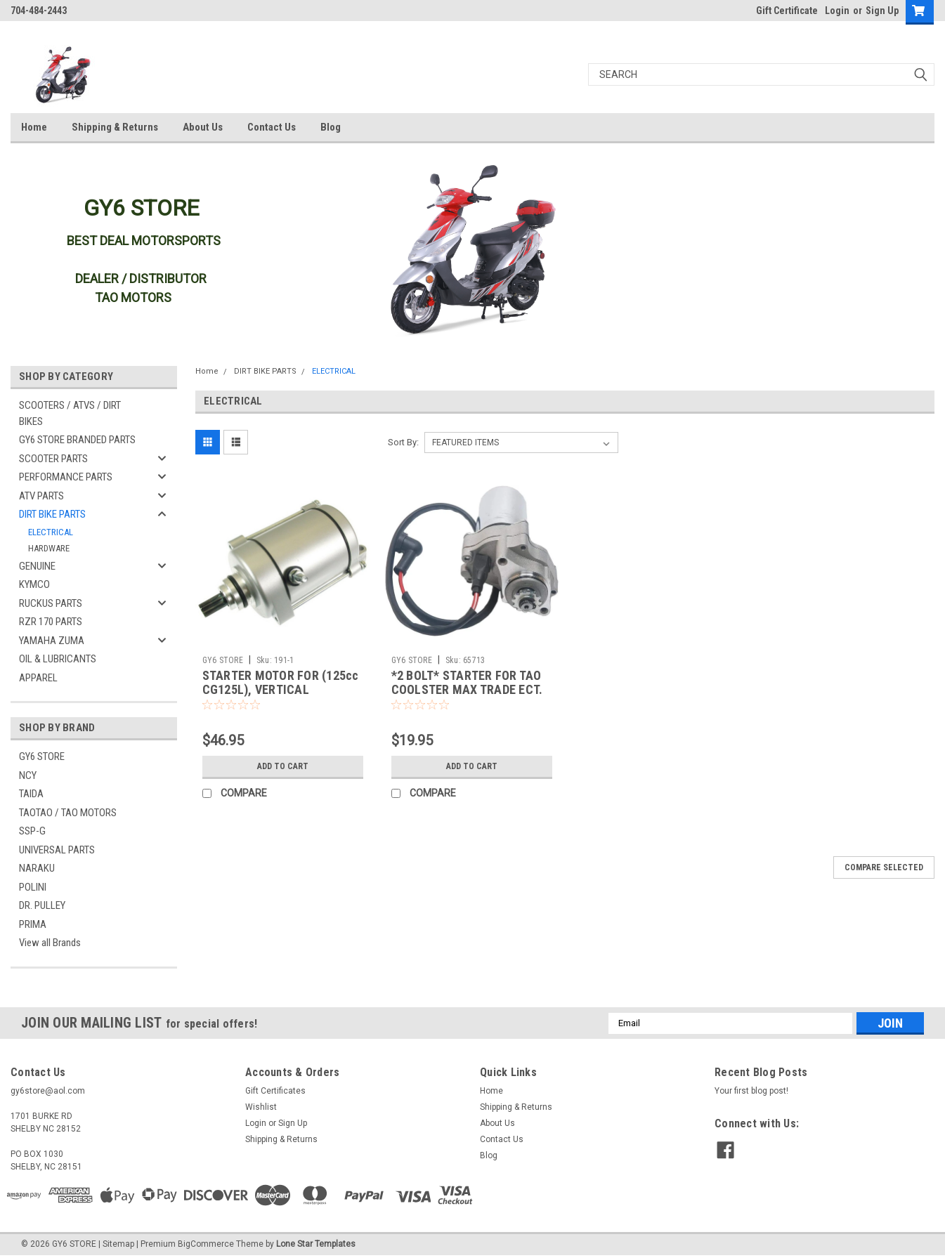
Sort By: (403, 442)
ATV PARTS (41, 496)
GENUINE (37, 566)
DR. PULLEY (42, 905)
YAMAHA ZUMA (51, 640)
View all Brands (50, 942)
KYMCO (34, 584)
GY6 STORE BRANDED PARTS (77, 439)
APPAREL (38, 677)
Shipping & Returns (115, 127)
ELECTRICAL (50, 532)
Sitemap (118, 1244)
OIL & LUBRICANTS (57, 659)
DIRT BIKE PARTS (52, 514)
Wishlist (261, 1107)
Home (34, 127)
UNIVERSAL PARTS (57, 850)
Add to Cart (283, 766)
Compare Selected (884, 867)
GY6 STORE (42, 756)
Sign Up (882, 10)
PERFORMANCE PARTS (65, 477)
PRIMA (32, 924)
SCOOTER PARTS (53, 458)
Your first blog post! (751, 1091)
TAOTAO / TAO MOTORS (68, 812)
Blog (330, 127)
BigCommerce (206, 1244)
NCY (28, 775)
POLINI (32, 887)
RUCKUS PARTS (50, 603)
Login (837, 10)
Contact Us (271, 127)
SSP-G (32, 831)
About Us (203, 127)
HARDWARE (49, 548)
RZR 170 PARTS (50, 621)
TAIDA (31, 793)
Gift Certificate (787, 10)
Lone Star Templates (316, 1244)
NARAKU (37, 868)
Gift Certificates (275, 1091)
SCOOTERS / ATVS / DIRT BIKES (70, 413)
